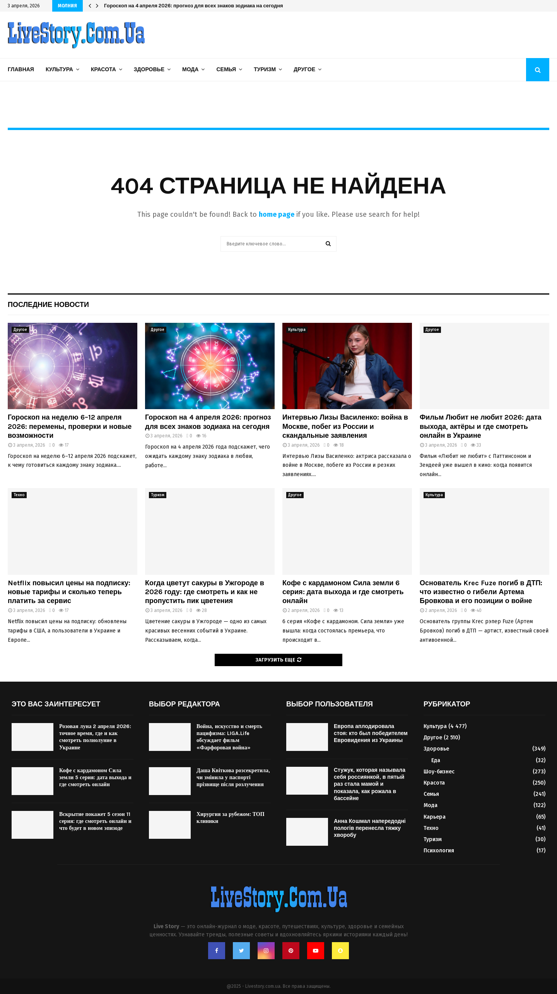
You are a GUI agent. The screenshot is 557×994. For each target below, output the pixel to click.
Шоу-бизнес (439, 771)
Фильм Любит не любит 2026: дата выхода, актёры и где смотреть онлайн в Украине (481, 426)
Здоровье (149, 69)
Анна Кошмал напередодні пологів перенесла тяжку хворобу (370, 828)
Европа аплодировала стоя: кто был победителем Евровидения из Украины (371, 733)
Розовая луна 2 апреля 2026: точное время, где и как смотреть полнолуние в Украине (95, 737)
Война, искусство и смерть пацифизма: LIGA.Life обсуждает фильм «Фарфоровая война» (229, 737)
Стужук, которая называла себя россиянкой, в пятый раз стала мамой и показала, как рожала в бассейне (369, 784)
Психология (439, 850)
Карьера (435, 817)
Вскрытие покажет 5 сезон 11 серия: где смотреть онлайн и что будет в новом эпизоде (95, 821)
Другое (304, 69)
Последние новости (48, 304)
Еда (435, 760)
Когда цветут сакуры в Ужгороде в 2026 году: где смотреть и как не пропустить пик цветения (204, 592)
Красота (103, 69)
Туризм (265, 69)
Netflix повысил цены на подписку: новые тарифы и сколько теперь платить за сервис (69, 592)
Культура (59, 69)
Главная (21, 69)
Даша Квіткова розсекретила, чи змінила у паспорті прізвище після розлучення (233, 777)
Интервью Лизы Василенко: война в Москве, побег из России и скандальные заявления (345, 426)
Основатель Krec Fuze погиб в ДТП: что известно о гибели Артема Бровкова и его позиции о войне (481, 592)
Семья (226, 69)
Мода (190, 69)
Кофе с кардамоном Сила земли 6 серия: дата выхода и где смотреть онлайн (342, 592)
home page (276, 214)
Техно (19, 495)
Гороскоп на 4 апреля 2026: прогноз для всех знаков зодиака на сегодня (193, 6)
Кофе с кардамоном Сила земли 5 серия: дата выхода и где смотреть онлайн (95, 777)
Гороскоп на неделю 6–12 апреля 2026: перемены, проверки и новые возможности (70, 426)
